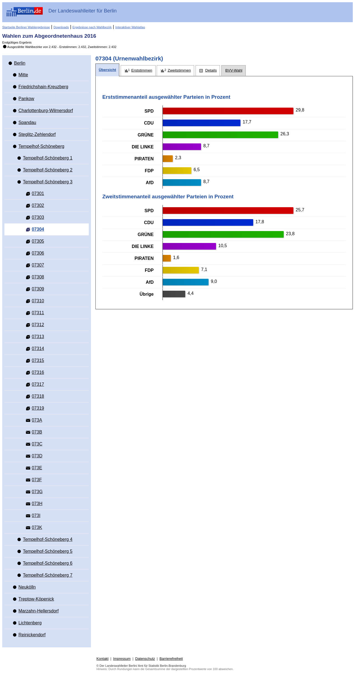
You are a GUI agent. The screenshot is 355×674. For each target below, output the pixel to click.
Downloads (61, 27)
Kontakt (102, 659)
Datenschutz (145, 659)
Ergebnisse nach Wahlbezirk (91, 27)
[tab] (107, 70)
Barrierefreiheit (171, 659)
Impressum (122, 659)
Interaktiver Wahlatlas (130, 27)
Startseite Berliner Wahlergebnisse (26, 27)
